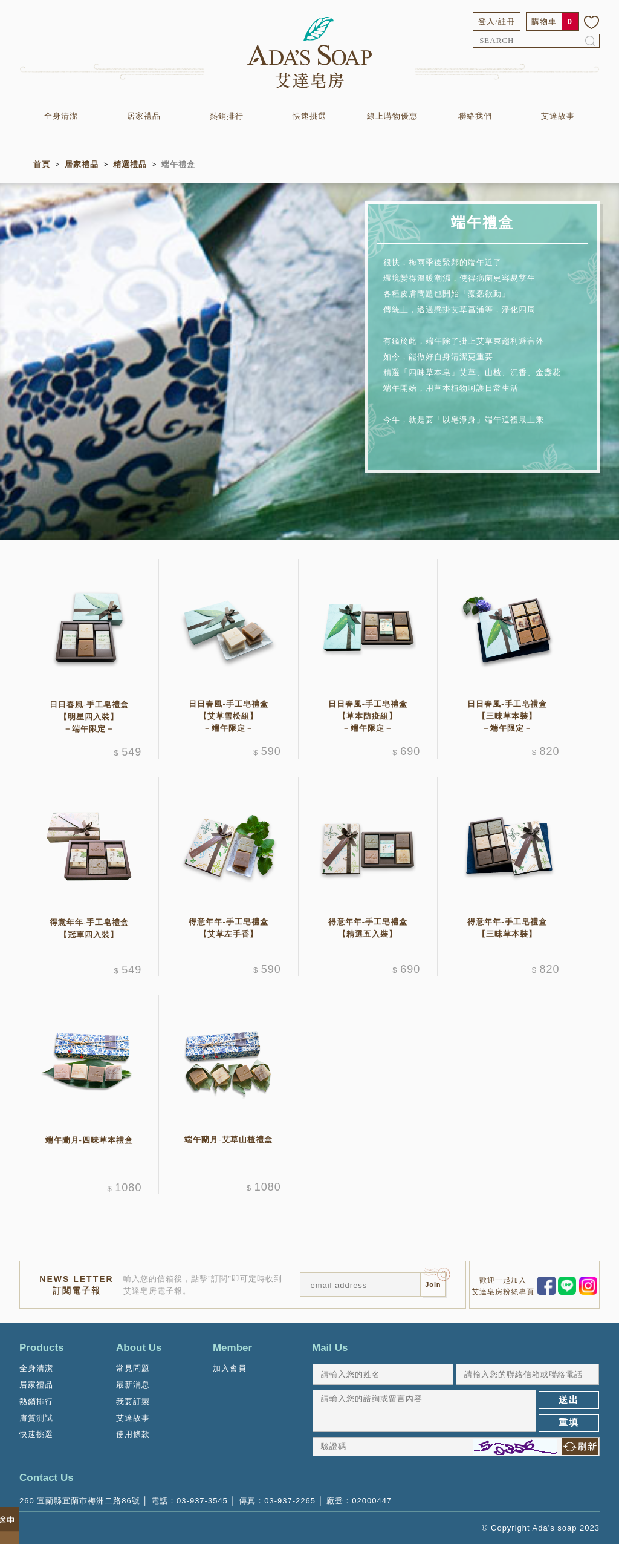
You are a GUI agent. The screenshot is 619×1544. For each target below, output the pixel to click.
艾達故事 (558, 115)
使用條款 (133, 1434)
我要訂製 (133, 1401)
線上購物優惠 (392, 115)
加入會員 (230, 1368)
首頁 (41, 164)
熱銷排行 (227, 115)
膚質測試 (36, 1417)
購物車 (544, 21)
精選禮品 (130, 164)
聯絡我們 (475, 115)
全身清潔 (61, 115)
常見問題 (133, 1368)
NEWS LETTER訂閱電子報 (76, 1284)
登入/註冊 (496, 21)
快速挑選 (309, 115)
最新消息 (133, 1384)
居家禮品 (144, 115)
